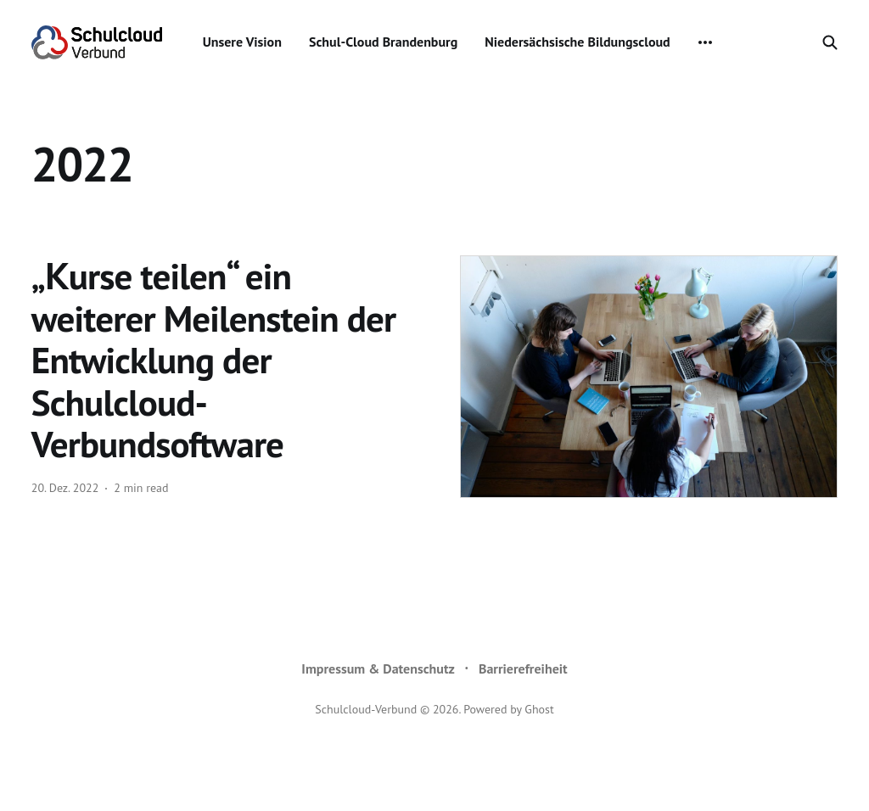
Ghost (538, 709)
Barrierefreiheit (523, 668)
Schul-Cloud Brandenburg (383, 41)
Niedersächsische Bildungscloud (577, 41)
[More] (705, 42)
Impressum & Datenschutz (378, 668)
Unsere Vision (242, 41)
